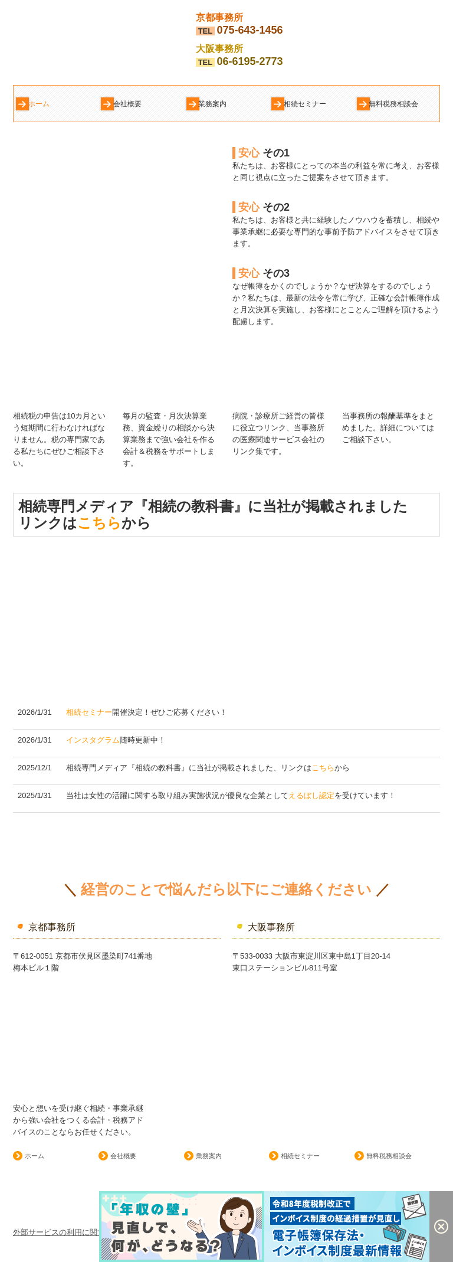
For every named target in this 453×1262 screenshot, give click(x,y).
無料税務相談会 (393, 104)
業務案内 (212, 104)
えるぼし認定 (311, 795)
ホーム (39, 104)
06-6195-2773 (249, 61)
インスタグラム (93, 739)
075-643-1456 (249, 30)
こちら (99, 523)
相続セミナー (305, 104)
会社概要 (127, 104)
